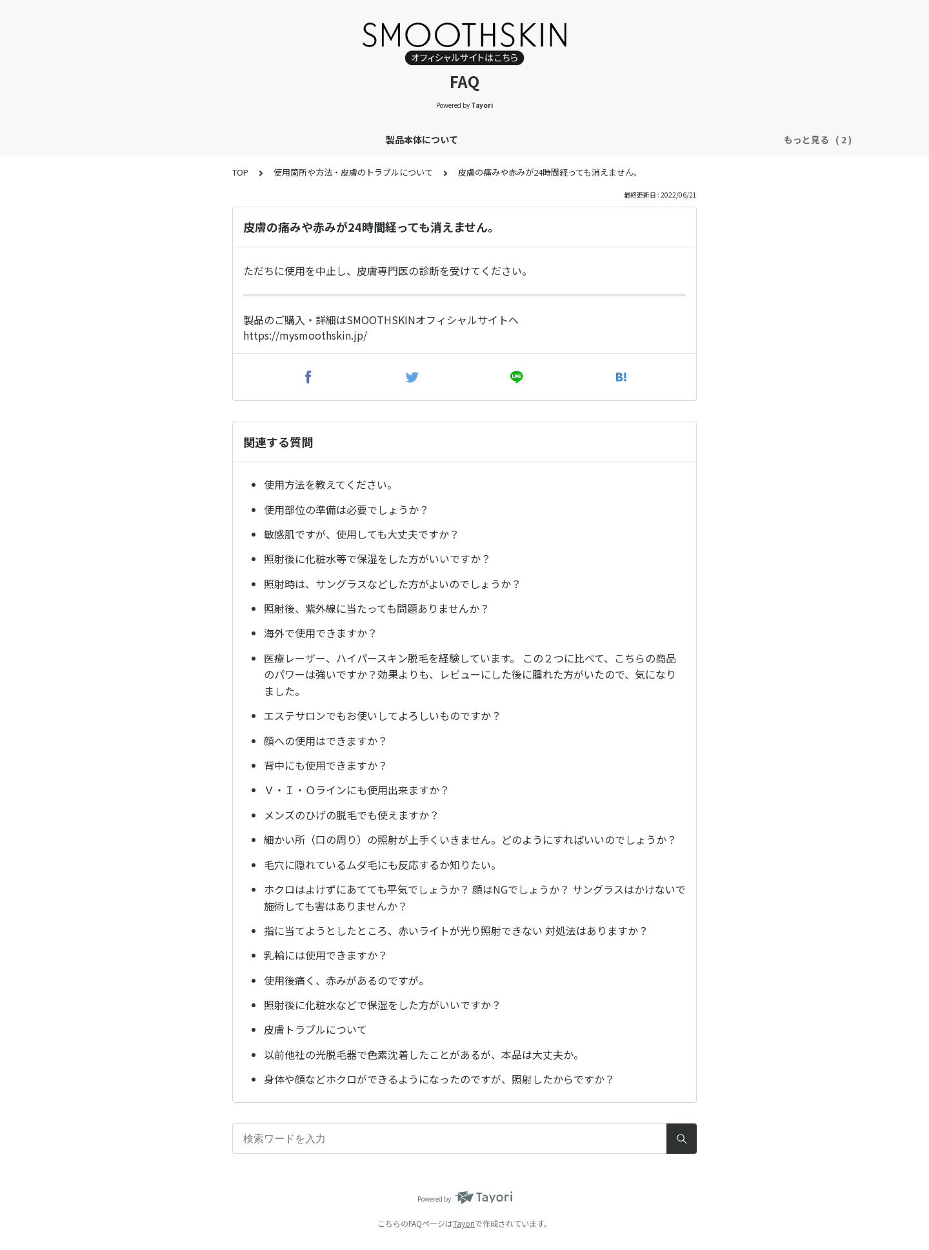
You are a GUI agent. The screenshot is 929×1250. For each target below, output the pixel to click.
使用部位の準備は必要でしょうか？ (346, 509)
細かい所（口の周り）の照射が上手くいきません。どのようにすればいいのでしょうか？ (470, 839)
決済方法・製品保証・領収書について (595, 139)
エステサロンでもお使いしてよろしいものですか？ (382, 715)
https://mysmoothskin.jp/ (305, 335)
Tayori (464, 1223)
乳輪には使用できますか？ (326, 955)
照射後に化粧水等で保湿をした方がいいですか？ (377, 558)
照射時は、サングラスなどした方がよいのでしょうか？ (392, 583)
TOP (240, 172)
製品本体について (275, 139)
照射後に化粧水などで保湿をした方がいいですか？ (382, 1004)
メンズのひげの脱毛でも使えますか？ (351, 815)
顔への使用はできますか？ (326, 740)
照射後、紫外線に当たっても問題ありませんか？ (377, 608)
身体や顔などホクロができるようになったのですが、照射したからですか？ (439, 1079)
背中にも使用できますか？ (326, 765)
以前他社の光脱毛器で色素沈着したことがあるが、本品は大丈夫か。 (424, 1054)
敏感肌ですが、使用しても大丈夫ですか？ (361, 534)
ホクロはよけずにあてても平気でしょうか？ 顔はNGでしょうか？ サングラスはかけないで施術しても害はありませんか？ (475, 897)
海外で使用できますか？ (320, 632)
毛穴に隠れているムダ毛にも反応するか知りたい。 (382, 864)
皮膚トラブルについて (315, 1029)
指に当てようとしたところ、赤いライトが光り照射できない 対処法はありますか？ (456, 930)
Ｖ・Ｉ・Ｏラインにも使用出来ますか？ (357, 789)
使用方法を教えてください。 (330, 484)
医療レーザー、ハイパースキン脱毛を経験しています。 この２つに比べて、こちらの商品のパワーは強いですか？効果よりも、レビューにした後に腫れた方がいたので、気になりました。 (470, 674)
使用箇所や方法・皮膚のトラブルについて (415, 139)
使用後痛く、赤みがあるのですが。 (346, 980)
